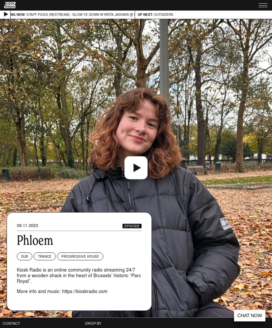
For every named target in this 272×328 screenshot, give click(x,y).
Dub (24, 256)
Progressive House (80, 256)
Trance (44, 256)
